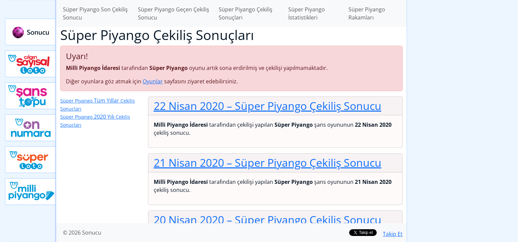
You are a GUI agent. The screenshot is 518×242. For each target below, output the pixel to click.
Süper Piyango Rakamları (366, 13)
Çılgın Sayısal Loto (30, 63)
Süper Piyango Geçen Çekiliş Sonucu (173, 13)
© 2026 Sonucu (82, 232)
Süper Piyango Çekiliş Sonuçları (245, 13)
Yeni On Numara (30, 127)
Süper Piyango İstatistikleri (306, 13)
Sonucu (30, 31)
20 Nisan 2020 (267, 219)
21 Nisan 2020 (267, 162)
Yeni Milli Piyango (30, 191)
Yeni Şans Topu (30, 95)
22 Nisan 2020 (267, 105)
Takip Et (393, 234)
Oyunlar (153, 81)
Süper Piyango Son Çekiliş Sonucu (95, 13)
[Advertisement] (462, 106)
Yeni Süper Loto (30, 159)
